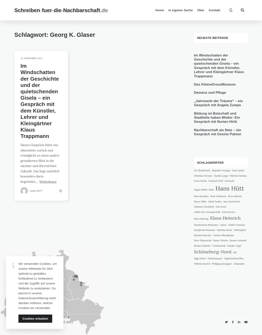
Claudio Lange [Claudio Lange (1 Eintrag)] (221, 175)
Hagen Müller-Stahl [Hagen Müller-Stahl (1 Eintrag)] (204, 189)
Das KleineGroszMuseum (215, 84)
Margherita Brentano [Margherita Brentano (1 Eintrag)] (204, 230)
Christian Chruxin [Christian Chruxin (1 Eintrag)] (203, 175)
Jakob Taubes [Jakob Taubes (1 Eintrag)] (215, 201)
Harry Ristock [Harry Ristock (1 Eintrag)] (235, 196)
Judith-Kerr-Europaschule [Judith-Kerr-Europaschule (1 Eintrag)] (207, 212)
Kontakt (214, 10)
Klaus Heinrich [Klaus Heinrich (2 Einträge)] (225, 218)
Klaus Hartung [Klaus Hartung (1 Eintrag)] (201, 218)
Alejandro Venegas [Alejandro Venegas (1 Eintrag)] (221, 170)
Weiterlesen (47, 182)
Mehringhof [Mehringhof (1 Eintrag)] (240, 230)
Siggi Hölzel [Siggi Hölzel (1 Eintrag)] (200, 258)
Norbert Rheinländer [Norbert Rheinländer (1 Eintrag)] (223, 235)
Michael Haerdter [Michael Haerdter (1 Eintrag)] (203, 235)
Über (200, 10)
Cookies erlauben (35, 318)
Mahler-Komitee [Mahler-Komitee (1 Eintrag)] (236, 224)
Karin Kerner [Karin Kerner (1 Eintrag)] (228, 212)
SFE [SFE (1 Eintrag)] (235, 252)
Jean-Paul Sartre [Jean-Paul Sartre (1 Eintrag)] (231, 201)
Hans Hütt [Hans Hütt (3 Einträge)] (229, 188)
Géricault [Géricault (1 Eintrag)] (229, 180)
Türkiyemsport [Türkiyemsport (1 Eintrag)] (215, 258)
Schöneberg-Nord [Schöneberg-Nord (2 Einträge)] (213, 252)
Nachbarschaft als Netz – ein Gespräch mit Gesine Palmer (218, 132)
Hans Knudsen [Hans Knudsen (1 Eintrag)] (201, 196)
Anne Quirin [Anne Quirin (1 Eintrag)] (238, 170)
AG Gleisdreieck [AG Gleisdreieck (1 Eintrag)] (202, 170)
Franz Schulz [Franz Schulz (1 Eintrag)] (200, 180)
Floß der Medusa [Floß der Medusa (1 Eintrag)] (238, 175)
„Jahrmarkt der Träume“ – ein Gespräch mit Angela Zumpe (218, 103)
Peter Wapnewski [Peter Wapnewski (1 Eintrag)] (203, 240)
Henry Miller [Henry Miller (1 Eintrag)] (200, 201)
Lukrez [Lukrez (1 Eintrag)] (223, 224)
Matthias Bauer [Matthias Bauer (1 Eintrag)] (224, 230)
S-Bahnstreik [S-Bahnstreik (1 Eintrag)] (219, 245)
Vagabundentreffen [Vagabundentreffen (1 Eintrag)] (234, 258)
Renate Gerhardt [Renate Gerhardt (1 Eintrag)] (238, 240)
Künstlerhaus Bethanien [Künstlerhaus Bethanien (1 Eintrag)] (206, 224)
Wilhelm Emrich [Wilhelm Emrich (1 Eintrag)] (202, 263)
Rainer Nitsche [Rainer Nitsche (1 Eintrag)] (220, 240)
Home (159, 10)
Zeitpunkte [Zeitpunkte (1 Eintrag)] (239, 263)
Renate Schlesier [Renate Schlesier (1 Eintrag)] (202, 245)
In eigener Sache (180, 10)
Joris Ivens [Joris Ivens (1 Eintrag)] (221, 206)
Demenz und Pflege (210, 93)
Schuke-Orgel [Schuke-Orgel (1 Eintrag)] (234, 245)
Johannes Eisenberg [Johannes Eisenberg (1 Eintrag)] (204, 206)
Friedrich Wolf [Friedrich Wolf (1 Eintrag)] (216, 180)
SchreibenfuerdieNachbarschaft (61, 10)
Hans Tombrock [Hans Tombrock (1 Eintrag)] (218, 196)
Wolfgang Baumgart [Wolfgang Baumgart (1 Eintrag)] (222, 263)
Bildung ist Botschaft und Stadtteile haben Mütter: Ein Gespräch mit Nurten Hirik (217, 118)
